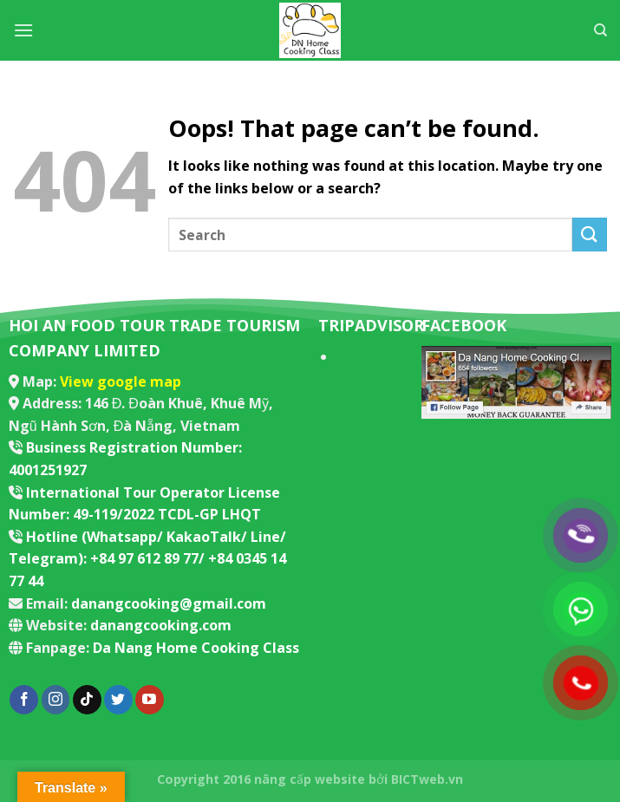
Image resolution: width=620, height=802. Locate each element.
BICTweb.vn (427, 779)
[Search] (600, 30)
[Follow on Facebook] (24, 699)
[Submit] (589, 234)
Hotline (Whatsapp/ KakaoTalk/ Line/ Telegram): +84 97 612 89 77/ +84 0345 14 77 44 (147, 558)
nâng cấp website (309, 779)
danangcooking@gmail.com (168, 603)
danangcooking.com (161, 625)
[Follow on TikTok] (87, 699)
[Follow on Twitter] (118, 699)
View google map (120, 381)
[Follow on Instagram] (56, 699)
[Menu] (23, 30)
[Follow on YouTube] (149, 699)
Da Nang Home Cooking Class (196, 647)
